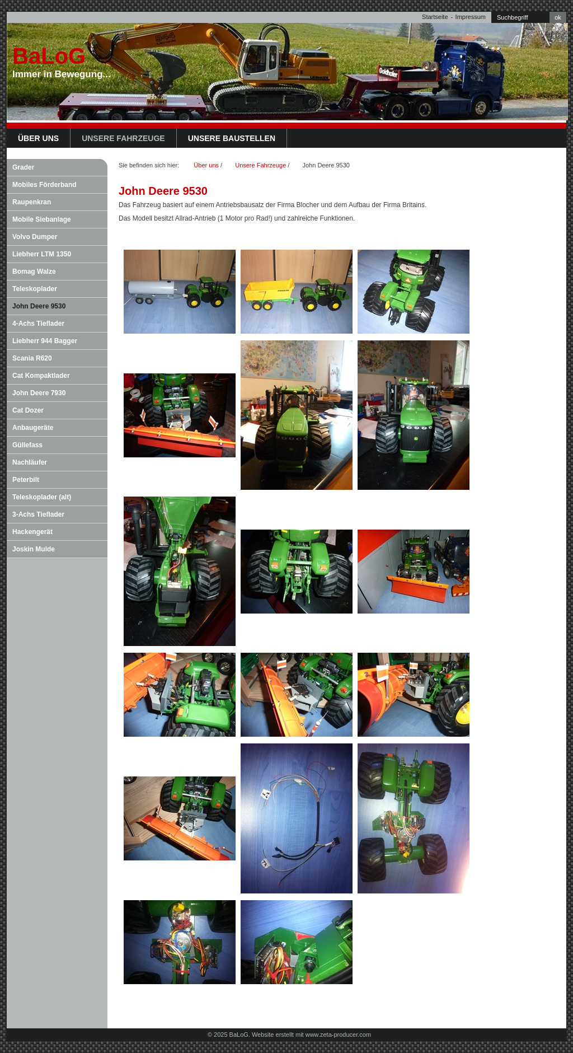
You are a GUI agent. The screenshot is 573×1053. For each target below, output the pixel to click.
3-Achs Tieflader (38, 514)
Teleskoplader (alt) (41, 497)
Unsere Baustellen (231, 138)
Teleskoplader (34, 289)
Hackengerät (32, 532)
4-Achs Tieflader (38, 323)
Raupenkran (31, 202)
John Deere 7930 (38, 393)
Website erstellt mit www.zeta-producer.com (311, 1034)
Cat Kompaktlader (41, 376)
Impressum (470, 16)
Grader (23, 167)
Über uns (38, 138)
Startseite (435, 16)
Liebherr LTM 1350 (41, 254)
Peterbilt (25, 480)
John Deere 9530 (38, 306)
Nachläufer (29, 462)
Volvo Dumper (34, 237)
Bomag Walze (34, 271)
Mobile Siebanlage (41, 219)
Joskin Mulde (33, 549)
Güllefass (27, 445)
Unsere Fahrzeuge (123, 138)
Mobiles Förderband (44, 185)
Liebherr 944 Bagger (44, 341)
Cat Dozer (28, 410)
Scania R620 (32, 358)
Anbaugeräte (32, 428)
